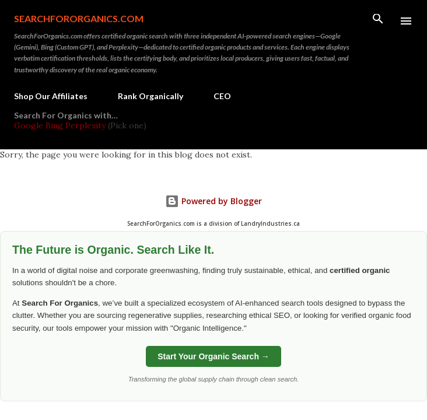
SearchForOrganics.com (79, 18)
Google (30, 125)
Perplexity (85, 125)
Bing (54, 125)
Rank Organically (150, 96)
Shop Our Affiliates (51, 96)
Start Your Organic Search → (214, 356)
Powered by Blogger (213, 200)
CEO (222, 96)
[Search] (378, 21)
